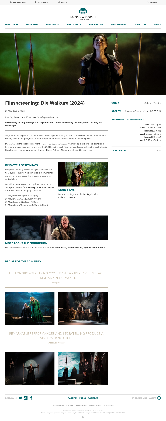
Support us (96, 24)
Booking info (17, 2)
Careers (72, 398)
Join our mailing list (146, 398)
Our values (108, 406)
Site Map (69, 406)
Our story (140, 24)
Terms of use (81, 406)
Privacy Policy (95, 406)
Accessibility (58, 406)
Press (82, 398)
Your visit (32, 24)
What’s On (11, 24)
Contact (93, 398)
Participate (74, 24)
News (157, 24)
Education (52, 24)
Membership (118, 24)
